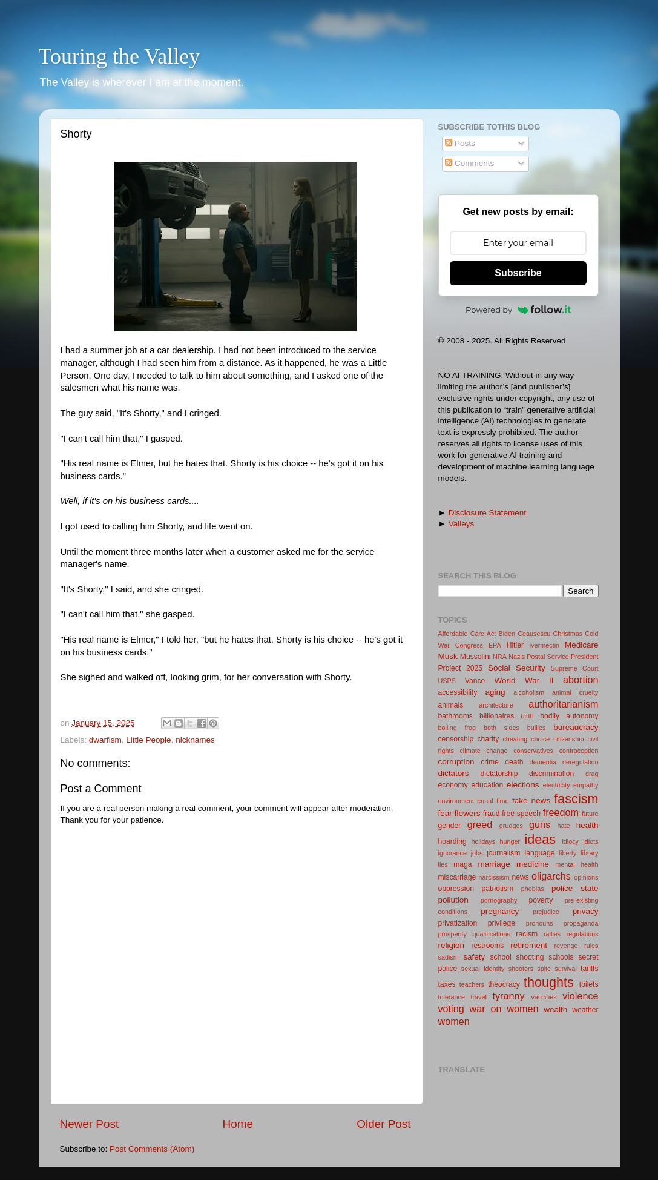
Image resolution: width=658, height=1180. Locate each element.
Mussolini (475, 656)
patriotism (498, 888)
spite (544, 968)
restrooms (487, 945)
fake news (531, 800)
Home (238, 1124)
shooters (520, 968)
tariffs (589, 968)
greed (479, 824)
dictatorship (499, 773)
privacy (586, 911)
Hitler (515, 645)
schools (560, 957)
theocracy (504, 984)
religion (451, 945)
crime (490, 762)
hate (564, 825)
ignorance (452, 853)
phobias (532, 888)
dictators (453, 773)
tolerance (451, 997)
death (514, 762)
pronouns (539, 923)
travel (478, 997)
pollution (453, 899)
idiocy (570, 841)
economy (453, 785)
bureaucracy (575, 727)
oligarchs (551, 875)
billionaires (496, 716)
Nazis (516, 656)
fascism (576, 798)
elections (523, 784)
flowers (468, 813)
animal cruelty (575, 692)
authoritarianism (563, 703)
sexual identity (483, 968)
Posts (460, 143)
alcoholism (528, 692)
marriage (494, 864)
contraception (579, 750)
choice (540, 739)
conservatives (533, 750)
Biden (506, 633)
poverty (540, 900)
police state (575, 888)
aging (495, 692)
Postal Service (547, 656)
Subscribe (518, 273)
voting (451, 1008)
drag (592, 773)
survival (565, 968)
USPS (447, 680)
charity (488, 739)
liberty (568, 853)
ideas (540, 839)
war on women (504, 1008)
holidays (483, 841)
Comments (469, 163)
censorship (456, 739)
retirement (528, 945)
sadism (448, 957)
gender (449, 825)
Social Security (516, 667)
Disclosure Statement (487, 512)
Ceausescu (534, 633)
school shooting (517, 957)
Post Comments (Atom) (152, 1148)
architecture (496, 705)
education (488, 785)
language (540, 853)
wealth (555, 1009)
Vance (475, 681)
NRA (500, 656)
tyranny (508, 995)
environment (456, 800)
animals (451, 705)
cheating (514, 739)
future (590, 813)
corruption (456, 761)
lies (443, 864)
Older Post (383, 1124)
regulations (583, 934)
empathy (585, 785)
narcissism (494, 877)
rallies (552, 934)
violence (580, 995)
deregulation (580, 762)
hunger (509, 841)
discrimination (551, 773)
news (520, 877)
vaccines (544, 997)
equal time (492, 800)
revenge (565, 945)
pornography (499, 900)
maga (462, 864)
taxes (447, 984)
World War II (524, 680)
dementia (543, 762)
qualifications (491, 934)
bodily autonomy (569, 716)
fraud (491, 813)
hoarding (452, 841)
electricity (556, 785)
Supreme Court (575, 668)
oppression (456, 888)
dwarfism (105, 739)
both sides (501, 727)
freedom (561, 812)
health (587, 825)
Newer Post (89, 1124)
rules (591, 945)
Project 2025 (460, 668)
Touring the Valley (119, 56)
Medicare (582, 644)
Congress (469, 645)
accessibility (458, 692)
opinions (586, 877)
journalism (503, 853)
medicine (532, 864)
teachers (471, 984)
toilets (589, 984)
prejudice (546, 911)
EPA (495, 645)
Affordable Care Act (467, 633)
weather (585, 1010)
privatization (458, 923)
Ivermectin (544, 645)
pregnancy (500, 911)
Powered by (518, 309)
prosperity (452, 934)
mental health (576, 864)
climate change (483, 750)
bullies (536, 727)
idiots (590, 841)
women (454, 1021)
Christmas (568, 633)
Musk (448, 656)
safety (474, 956)
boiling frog (457, 727)
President (585, 656)
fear (445, 813)
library (589, 853)
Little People (148, 739)
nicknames (195, 739)
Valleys (462, 523)
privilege (501, 923)
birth (527, 716)
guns (539, 824)
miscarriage (457, 877)
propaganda (581, 923)
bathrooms (455, 716)
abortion (581, 679)
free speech (521, 813)
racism (527, 934)
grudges (511, 825)
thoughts (549, 982)
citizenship (568, 739)
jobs (477, 853)
